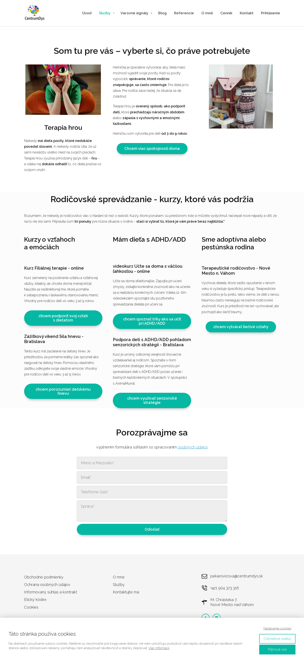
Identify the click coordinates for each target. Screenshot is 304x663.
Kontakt (246, 13)
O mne (119, 577)
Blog (162, 13)
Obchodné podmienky (43, 577)
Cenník (226, 13)
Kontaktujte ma (126, 592)
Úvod (87, 13)
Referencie (184, 13)
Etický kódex (35, 599)
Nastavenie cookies (277, 628)
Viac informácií (158, 648)
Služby (105, 13)
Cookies (31, 607)
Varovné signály (134, 13)
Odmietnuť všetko (277, 639)
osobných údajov (193, 447)
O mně (207, 13)
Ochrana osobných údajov (47, 584)
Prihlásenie (270, 13)
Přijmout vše (277, 649)
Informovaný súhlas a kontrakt (50, 592)
